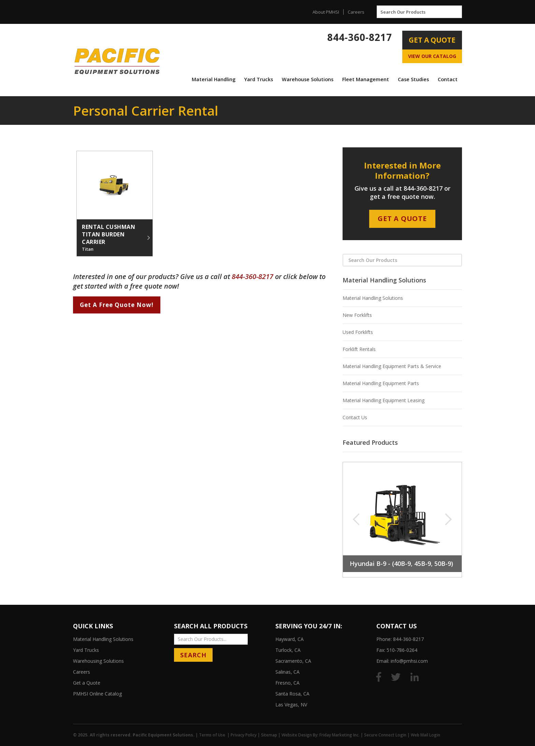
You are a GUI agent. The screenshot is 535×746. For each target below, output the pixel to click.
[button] (213, 79)
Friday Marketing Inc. (339, 735)
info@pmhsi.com (409, 661)
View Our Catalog (432, 56)
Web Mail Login (425, 735)
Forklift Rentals (359, 349)
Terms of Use (212, 735)
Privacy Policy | (246, 735)
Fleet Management (365, 79)
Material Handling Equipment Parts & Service (392, 366)
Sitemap (269, 735)
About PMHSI (326, 12)
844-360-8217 (359, 37)
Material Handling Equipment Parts (381, 383)
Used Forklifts (358, 332)
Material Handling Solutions (373, 298)
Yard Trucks (258, 79)
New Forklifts (357, 315)
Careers (356, 12)
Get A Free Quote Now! (117, 305)
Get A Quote (432, 40)
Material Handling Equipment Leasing (383, 400)
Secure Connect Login (385, 735)
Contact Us (355, 417)
